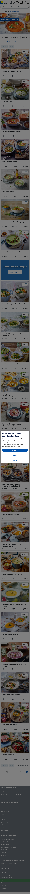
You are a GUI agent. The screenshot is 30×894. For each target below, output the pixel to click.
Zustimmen (15, 450)
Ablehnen (15, 460)
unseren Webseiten (16, 439)
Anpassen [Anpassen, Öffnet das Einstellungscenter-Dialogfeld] (15, 455)
